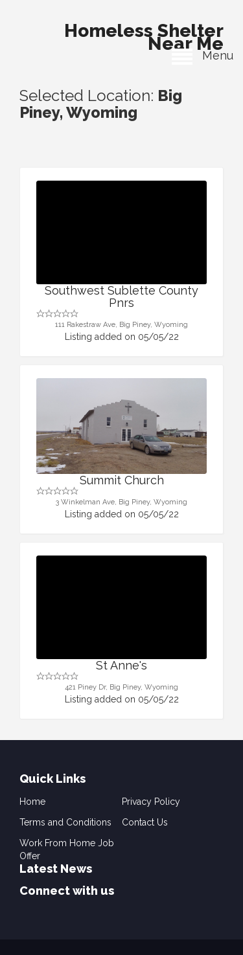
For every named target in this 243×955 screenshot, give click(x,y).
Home (32, 801)
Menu (202, 55)
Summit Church (122, 480)
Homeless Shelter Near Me (144, 33)
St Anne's (121, 665)
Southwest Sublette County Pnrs (121, 297)
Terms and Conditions (65, 822)
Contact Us (145, 822)
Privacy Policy (151, 801)
